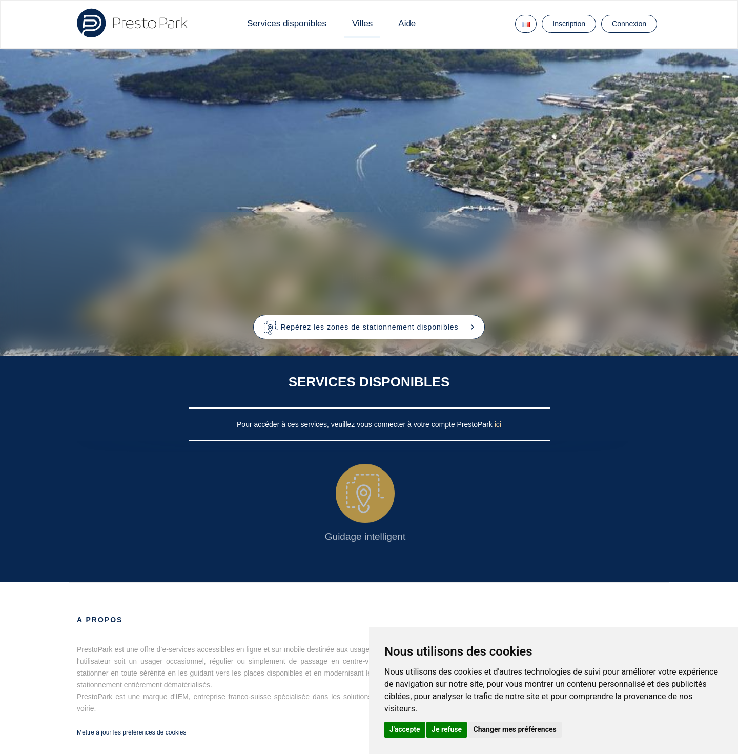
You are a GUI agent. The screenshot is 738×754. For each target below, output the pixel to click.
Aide (407, 23)
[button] (369, 327)
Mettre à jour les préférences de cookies (131, 732)
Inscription (568, 23)
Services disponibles (286, 23)
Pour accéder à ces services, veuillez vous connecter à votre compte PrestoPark (366, 424)
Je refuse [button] (447, 729)
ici (498, 424)
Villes (362, 23)
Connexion (629, 23)
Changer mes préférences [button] (515, 729)
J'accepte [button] (404, 729)
